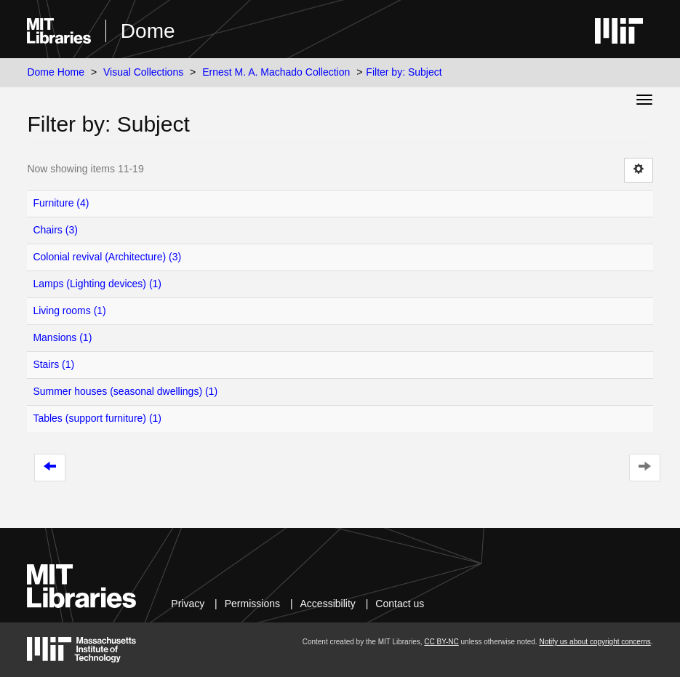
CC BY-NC (441, 642)
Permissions (252, 603)
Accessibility (328, 603)
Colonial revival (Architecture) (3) (107, 257)
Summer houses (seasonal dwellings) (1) (125, 391)
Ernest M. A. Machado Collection (276, 72)
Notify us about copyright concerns (594, 642)
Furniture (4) (61, 203)
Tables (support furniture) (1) (97, 418)
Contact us (399, 603)
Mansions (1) (62, 337)
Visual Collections (143, 72)
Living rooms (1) (69, 310)
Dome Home (55, 72)
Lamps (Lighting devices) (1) (97, 283)
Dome (148, 31)
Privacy (187, 603)
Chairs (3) (55, 230)
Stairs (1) (53, 364)
